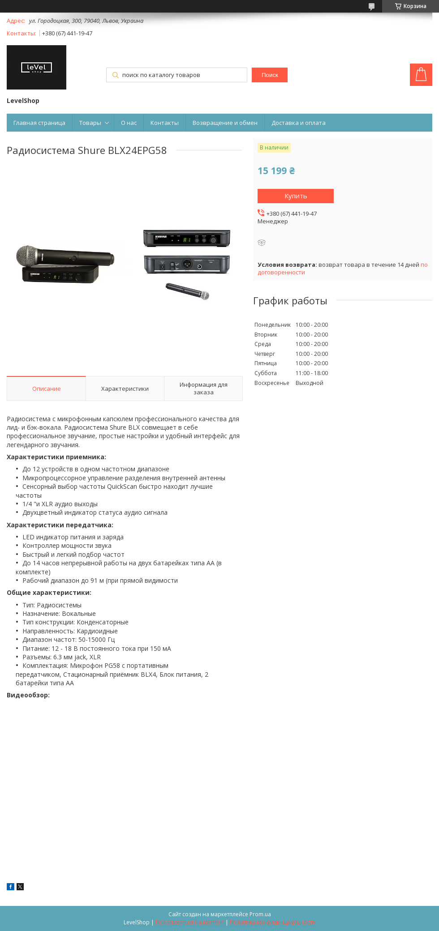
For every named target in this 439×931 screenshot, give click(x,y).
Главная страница (39, 123)
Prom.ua (260, 914)
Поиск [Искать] (270, 75)
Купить (295, 195)
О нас (129, 123)
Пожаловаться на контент (189, 922)
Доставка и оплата (298, 123)
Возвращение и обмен (225, 123)
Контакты (165, 123)
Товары (90, 123)
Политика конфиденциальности (273, 922)
